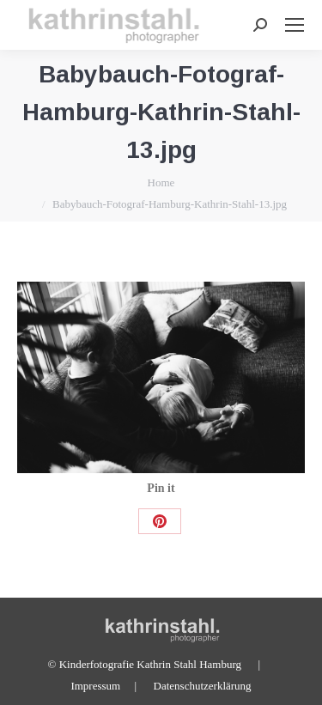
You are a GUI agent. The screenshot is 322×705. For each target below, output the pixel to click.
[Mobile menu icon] (294, 25)
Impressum (95, 685)
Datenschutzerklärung (203, 685)
